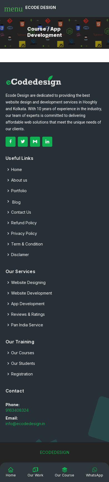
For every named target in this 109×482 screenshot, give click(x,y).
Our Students (23, 363)
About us (19, 180)
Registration (22, 374)
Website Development (31, 293)
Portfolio (19, 191)
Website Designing (28, 283)
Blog (13, 201)
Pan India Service (27, 325)
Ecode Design (40, 7)
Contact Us (21, 212)
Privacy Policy (24, 233)
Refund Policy (24, 223)
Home (16, 170)
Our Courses (22, 353)
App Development (27, 304)
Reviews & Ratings (28, 314)
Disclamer (20, 255)
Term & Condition (27, 244)
